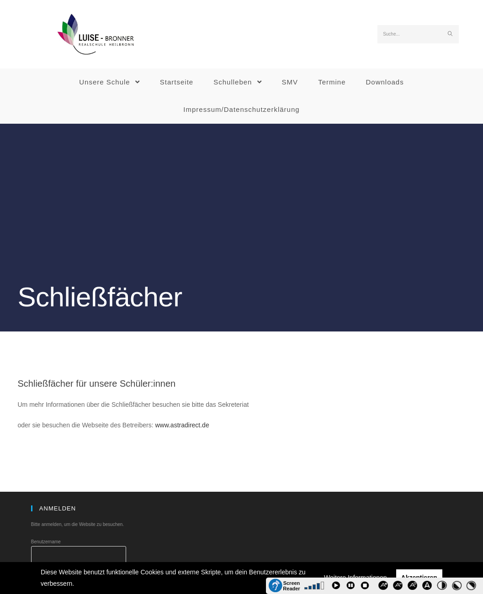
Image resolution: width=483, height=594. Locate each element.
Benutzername (46, 541)
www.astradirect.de (182, 425)
